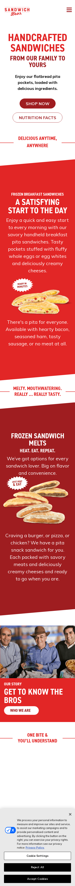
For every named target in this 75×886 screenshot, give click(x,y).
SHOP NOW (37, 103)
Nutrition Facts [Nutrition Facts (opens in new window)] (37, 117)
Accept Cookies (37, 880)
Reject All (37, 868)
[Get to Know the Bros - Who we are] (37, 674)
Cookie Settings (37, 857)
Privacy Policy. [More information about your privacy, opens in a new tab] (35, 849)
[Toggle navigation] (69, 10)
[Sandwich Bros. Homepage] (15, 5)
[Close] (70, 816)
